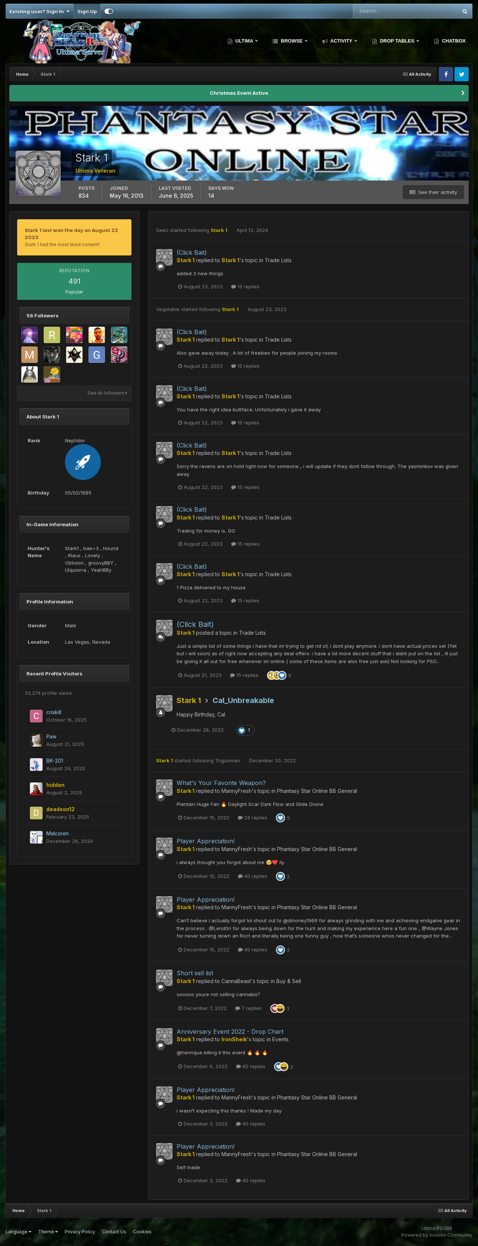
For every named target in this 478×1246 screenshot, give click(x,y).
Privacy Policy (80, 1231)
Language (18, 1231)
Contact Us (114, 1231)
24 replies (252, 817)
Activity (341, 41)
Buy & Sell (288, 981)
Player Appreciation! (206, 841)
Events (280, 1039)
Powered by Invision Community (436, 1235)
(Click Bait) (192, 252)
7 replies (248, 1008)
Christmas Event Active (239, 93)
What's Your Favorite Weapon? (221, 783)
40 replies (252, 876)
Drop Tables (397, 41)
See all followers (107, 393)
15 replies (245, 286)
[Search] (381, 11)
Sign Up (87, 11)
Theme (48, 1231)
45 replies (251, 1066)
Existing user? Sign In (39, 11)
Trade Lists (278, 260)
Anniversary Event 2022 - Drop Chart (230, 1031)
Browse (291, 41)
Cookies (142, 1231)
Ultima (244, 41)
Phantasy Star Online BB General (317, 791)
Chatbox (453, 41)
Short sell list (195, 973)
